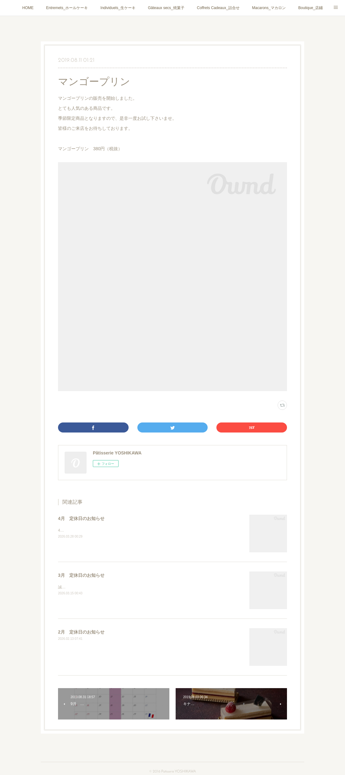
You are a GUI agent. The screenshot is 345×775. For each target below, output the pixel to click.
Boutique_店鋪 (310, 8)
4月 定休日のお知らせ (81, 518)
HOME (28, 8)
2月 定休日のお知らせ (81, 631)
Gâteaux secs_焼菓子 (166, 8)
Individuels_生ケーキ (117, 8)
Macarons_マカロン (269, 8)
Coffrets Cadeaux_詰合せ (218, 8)
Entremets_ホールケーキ (67, 8)
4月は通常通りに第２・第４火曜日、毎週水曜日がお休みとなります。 (117, 530)
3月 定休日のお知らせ (81, 575)
